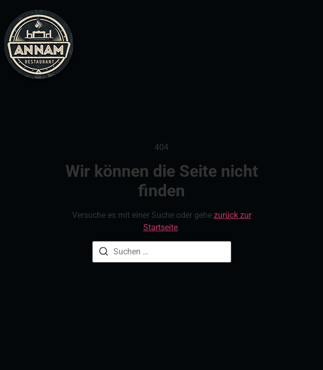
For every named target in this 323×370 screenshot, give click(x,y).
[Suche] (103, 253)
